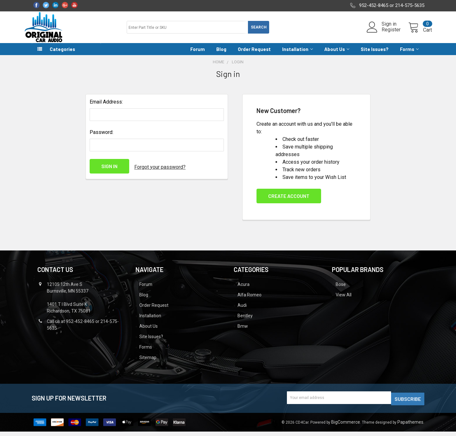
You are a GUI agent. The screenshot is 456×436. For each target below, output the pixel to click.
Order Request (254, 55)
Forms (409, 55)
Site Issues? (375, 55)
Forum (197, 55)
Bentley (245, 321)
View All (344, 300)
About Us (336, 55)
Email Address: (106, 107)
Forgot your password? (160, 172)
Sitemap (147, 363)
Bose (341, 290)
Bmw (243, 331)
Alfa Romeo (250, 300)
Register (383, 33)
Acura (244, 290)
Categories (62, 55)
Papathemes (410, 426)
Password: (101, 138)
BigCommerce (345, 426)
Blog (221, 55)
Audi (242, 310)
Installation (297, 55)
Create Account (288, 202)
